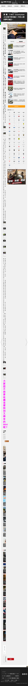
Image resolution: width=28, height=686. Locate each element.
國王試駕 (12, 673)
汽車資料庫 (13, 11)
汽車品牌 (15, 10)
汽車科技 (16, 4)
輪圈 (9, 673)
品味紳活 (16, 10)
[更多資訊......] (4, 653)
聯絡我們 (2, 681)
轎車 (14, 680)
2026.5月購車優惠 (4, 6)
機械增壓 (17, 675)
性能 (17, 678)
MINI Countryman (4, 438)
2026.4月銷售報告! (11, 6)
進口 (6, 680)
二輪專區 (17, 4)
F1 (2, 680)
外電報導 (14, 10)
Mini (4, 434)
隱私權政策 (7, 681)
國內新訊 (14, 678)
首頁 (1, 9)
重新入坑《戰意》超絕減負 (24, 6)
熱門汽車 (12, 10)
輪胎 (5, 673)
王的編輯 (6, 23)
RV (2, 675)
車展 (3, 678)
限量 (10, 678)
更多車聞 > (16, 106)
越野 (8, 680)
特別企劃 (17, 10)
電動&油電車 (15, 4)
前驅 (16, 680)
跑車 (12, 680)
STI (8, 678)
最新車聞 (12, 4)
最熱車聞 (21, 41)
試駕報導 (14, 4)
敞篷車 (3, 673)
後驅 (18, 680)
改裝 (16, 673)
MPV (5, 675)
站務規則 (14, 681)
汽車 (10, 680)
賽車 (7, 673)
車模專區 (13, 4)
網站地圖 (11, 681)
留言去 (6, 441)
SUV (18, 673)
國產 (4, 680)
